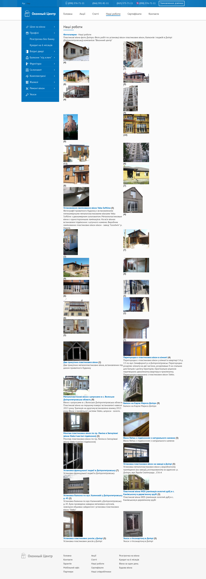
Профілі (32, 33)
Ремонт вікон (35, 88)
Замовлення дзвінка (171, 3)
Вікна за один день (128, 563)
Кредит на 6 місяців (39, 45)
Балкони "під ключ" (39, 57)
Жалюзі (32, 82)
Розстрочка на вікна (129, 555)
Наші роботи (113, 13)
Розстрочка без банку (40, 39)
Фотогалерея (70, 34)
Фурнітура (33, 64)
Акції (82, 13)
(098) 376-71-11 (76, 3)
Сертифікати (134, 13)
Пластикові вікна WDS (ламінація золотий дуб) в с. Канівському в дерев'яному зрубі (148, 493)
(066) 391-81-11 (100, 3)
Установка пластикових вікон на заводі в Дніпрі (147, 463)
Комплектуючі (36, 76)
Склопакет (34, 70)
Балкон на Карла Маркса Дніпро (139, 403)
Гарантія (67, 563)
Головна (67, 13)
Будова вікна (125, 567)
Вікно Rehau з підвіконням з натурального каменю (149, 437)
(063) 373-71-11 (125, 3)
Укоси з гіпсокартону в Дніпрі (138, 538)
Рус (23, 3)
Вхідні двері (35, 51)
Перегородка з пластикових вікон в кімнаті (145, 357)
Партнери (68, 571)
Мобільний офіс (71, 567)
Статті (95, 13)
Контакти (154, 13)
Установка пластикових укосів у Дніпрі (83, 538)
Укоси (31, 94)
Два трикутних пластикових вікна (80, 362)
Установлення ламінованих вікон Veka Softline (87, 207)
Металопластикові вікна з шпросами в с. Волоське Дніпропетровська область (88, 398)
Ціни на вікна (35, 27)
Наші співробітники (101, 571)
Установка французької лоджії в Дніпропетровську (89, 470)
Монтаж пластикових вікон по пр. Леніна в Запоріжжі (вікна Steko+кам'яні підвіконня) (90, 434)
